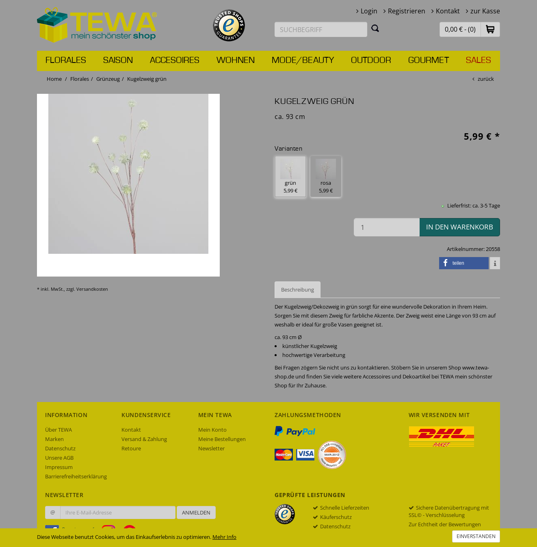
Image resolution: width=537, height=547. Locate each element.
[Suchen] (375, 28)
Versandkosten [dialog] (92, 289)
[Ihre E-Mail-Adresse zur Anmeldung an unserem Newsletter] (117, 512)
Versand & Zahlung (144, 439)
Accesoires (174, 60)
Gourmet (428, 60)
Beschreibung (297, 289)
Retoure (131, 448)
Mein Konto (212, 429)
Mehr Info (224, 537)
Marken (54, 439)
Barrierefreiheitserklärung (76, 476)
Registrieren (406, 10)
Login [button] (369, 10)
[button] (490, 29)
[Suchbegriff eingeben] (321, 29)
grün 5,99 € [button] (290, 176)
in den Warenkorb (459, 226)
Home (54, 78)
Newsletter (211, 448)
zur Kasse (485, 10)
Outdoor (371, 60)
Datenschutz (60, 448)
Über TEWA (58, 429)
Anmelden (196, 512)
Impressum (59, 467)
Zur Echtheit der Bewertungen (445, 524)
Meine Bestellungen (222, 439)
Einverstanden (476, 536)
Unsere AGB (59, 457)
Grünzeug (108, 78)
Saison (118, 60)
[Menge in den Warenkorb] (387, 227)
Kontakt (448, 10)
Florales (65, 60)
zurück (486, 78)
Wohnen (236, 60)
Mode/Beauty (303, 60)
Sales (478, 60)
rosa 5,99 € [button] (326, 176)
